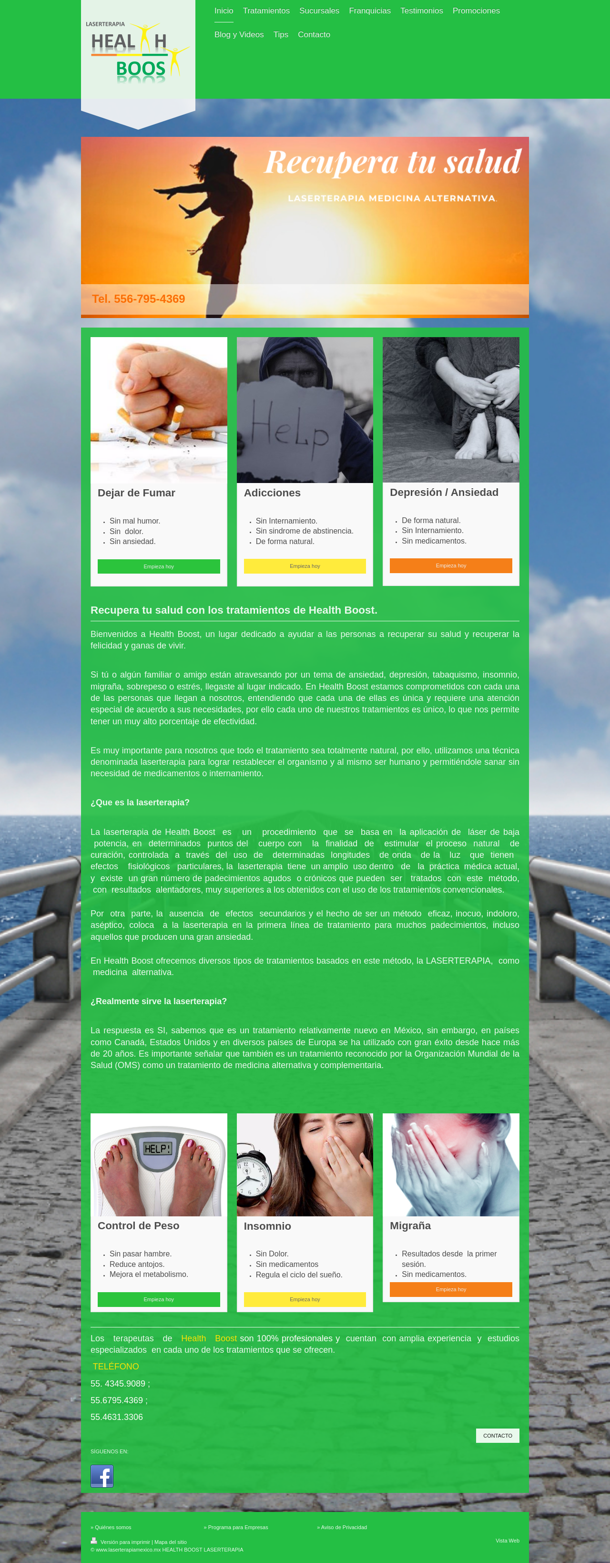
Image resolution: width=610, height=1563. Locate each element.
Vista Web (507, 1540)
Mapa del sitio (170, 1542)
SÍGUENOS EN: (109, 1451)
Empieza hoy (159, 566)
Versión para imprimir (121, 1542)
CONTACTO (497, 1436)
